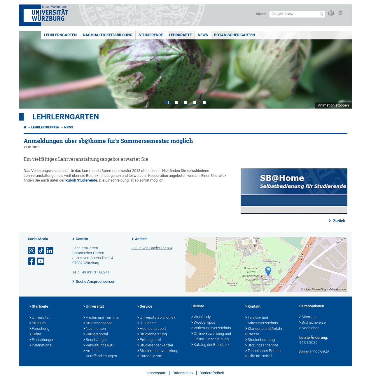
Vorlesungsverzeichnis (211, 328)
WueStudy (201, 317)
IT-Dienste (147, 323)
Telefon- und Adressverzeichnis (261, 320)
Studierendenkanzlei (155, 345)
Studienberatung (152, 334)
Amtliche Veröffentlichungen (100, 353)
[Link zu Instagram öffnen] (32, 251)
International (40, 345)
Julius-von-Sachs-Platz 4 (152, 248)
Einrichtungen (41, 340)
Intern (261, 14)
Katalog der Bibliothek (210, 345)
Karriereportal (95, 334)
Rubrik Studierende (81, 180)
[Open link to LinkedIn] (50, 251)
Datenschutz (182, 373)
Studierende (151, 35)
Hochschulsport (151, 329)
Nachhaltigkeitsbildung (107, 35)
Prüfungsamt (149, 340)
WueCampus (203, 322)
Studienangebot (97, 323)
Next (341, 69)
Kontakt (82, 239)
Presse (252, 334)
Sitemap (307, 317)
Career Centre (149, 356)
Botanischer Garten (234, 35)
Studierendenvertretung (157, 351)
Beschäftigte (95, 340)
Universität (39, 317)
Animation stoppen (333, 105)
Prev (29, 69)
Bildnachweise (312, 322)
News (203, 35)
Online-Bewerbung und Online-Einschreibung (211, 336)
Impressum (156, 373)
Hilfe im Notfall (258, 356)
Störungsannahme (261, 345)
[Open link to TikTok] (41, 251)
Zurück (338, 221)
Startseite (38, 306)
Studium (37, 323)
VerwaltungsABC (98, 345)
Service (144, 306)
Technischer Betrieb (263, 351)
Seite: (304, 352)
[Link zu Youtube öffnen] (41, 261)
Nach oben (309, 328)
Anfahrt (141, 239)
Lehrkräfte (180, 35)
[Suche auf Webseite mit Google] (297, 14)
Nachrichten (94, 329)
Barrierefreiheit (212, 373)
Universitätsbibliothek (156, 317)
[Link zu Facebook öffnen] (32, 261)
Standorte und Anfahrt (264, 329)
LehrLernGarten (60, 35)
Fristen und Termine (101, 317)
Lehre (35, 334)
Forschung (39, 329)
